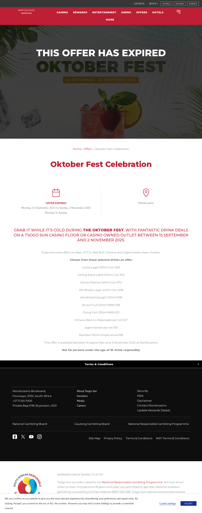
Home (77, 149)
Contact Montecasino (151, 405)
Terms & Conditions (99, 364)
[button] (101, 364)
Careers (81, 405)
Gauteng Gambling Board (92, 424)
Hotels (157, 12)
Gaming (62, 12)
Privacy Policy (113, 438)
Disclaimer (144, 400)
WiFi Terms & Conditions (172, 438)
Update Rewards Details (153, 410)
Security (142, 391)
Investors (82, 396)
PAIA (140, 395)
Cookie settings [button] (167, 503)
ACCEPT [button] (188, 503)
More (110, 19)
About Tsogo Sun (87, 391)
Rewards (80, 12)
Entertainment (104, 12)
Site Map (94, 438)
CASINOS (139, 3)
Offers (141, 12)
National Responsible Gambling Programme (158, 424)
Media (80, 401)
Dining (126, 12)
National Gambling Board (30, 424)
